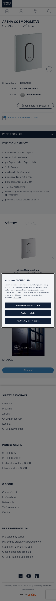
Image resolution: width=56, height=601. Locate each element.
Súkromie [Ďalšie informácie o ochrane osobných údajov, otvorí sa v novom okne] (17, 297)
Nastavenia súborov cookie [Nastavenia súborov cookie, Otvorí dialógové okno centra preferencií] (28, 306)
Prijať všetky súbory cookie (28, 321)
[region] (28, 300)
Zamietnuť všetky (28, 313)
